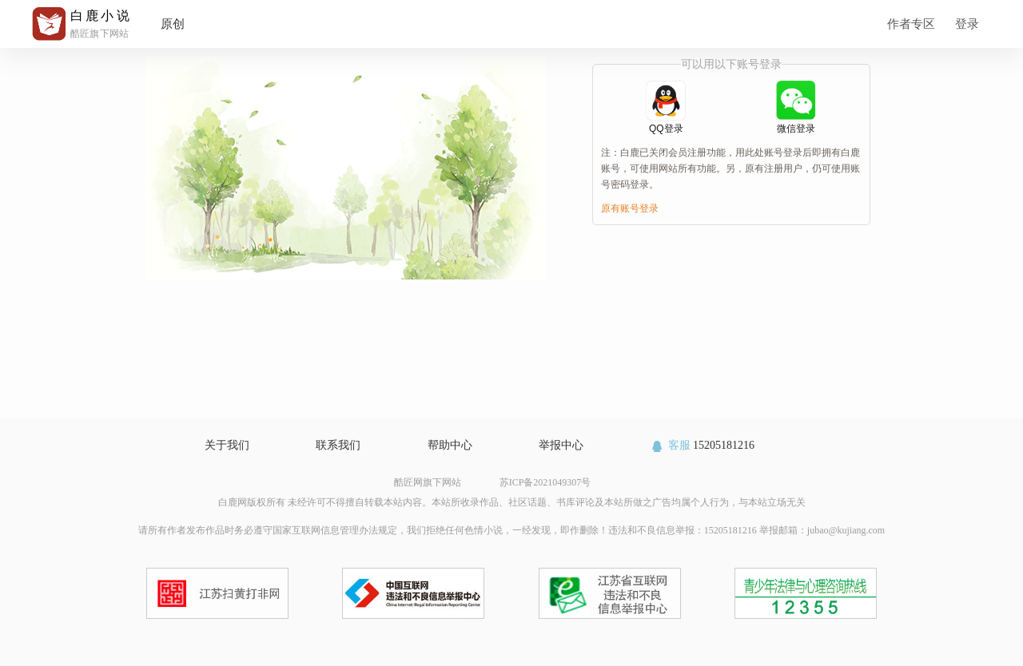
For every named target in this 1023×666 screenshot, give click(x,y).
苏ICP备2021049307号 (545, 482)
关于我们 (227, 445)
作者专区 (911, 23)
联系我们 (338, 445)
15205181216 (702, 445)
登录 (967, 23)
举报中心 (561, 445)
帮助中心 (450, 445)
